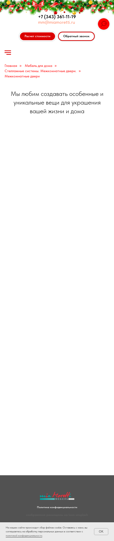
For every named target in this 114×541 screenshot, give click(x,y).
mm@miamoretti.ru (56, 22)
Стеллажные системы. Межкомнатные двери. (40, 71)
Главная (11, 65)
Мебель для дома (38, 65)
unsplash (82, 515)
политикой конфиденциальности (24, 535)
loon (72, 515)
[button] (76, 36)
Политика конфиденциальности (57, 507)
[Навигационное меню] (8, 52)
